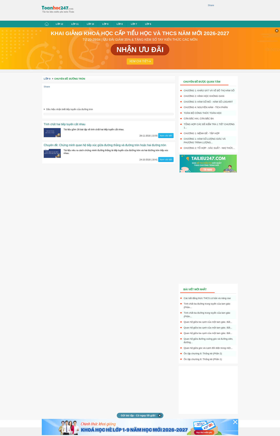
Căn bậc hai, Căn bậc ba (199, 118)
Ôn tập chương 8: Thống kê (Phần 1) (203, 359)
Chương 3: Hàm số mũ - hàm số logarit (208, 101)
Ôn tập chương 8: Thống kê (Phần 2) (203, 353)
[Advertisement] (143, 10)
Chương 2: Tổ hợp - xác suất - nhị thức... (209, 148)
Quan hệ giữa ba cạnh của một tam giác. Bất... (208, 322)
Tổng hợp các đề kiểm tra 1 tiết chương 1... (209, 126)
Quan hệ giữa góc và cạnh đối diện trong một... (208, 348)
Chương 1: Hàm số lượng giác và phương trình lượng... (205, 141)
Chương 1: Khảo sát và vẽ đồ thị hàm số (209, 90)
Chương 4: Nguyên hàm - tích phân (206, 107)
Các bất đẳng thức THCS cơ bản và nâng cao (207, 298)
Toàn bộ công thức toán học (203, 113)
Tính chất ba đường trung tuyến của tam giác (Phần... (207, 305)
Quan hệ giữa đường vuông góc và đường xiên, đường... (208, 341)
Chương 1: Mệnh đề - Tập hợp (201, 133)
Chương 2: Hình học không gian (204, 96)
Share (211, 5)
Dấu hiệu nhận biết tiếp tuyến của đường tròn (69, 109)
